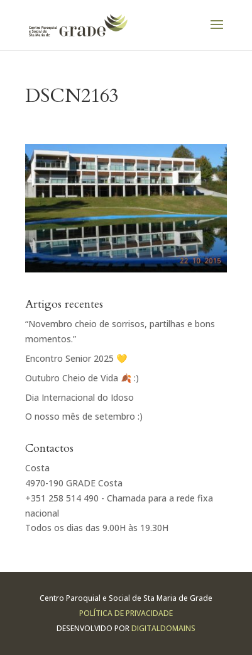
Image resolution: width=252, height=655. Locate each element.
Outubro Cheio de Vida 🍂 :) (82, 378)
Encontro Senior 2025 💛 (76, 358)
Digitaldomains (163, 628)
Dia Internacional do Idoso (79, 397)
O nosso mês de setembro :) (84, 416)
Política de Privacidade (126, 613)
